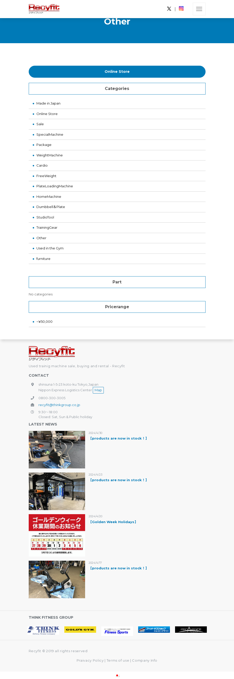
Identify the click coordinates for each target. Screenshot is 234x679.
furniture (43, 259)
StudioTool (45, 217)
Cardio (42, 165)
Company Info (144, 660)
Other (41, 238)
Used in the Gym (50, 248)
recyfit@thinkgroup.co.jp (59, 405)
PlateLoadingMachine (54, 186)
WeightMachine (49, 155)
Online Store (117, 71)
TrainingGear (46, 227)
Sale (40, 124)
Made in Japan (48, 103)
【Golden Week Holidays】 (113, 522)
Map (98, 390)
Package (44, 145)
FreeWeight (46, 176)
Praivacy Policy (90, 660)
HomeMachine (48, 196)
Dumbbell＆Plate (50, 207)
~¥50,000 (44, 321)
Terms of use (118, 660)
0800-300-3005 (51, 398)
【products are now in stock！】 (118, 438)
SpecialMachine (49, 134)
